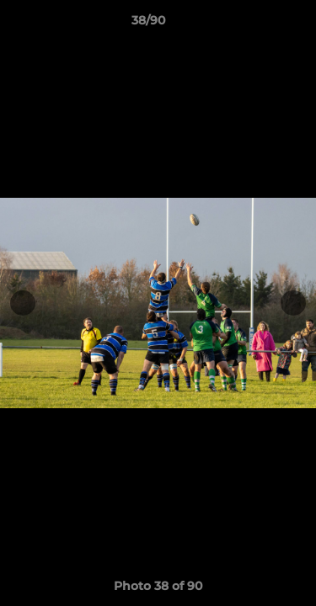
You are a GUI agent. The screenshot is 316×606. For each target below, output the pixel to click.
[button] (255, 24)
